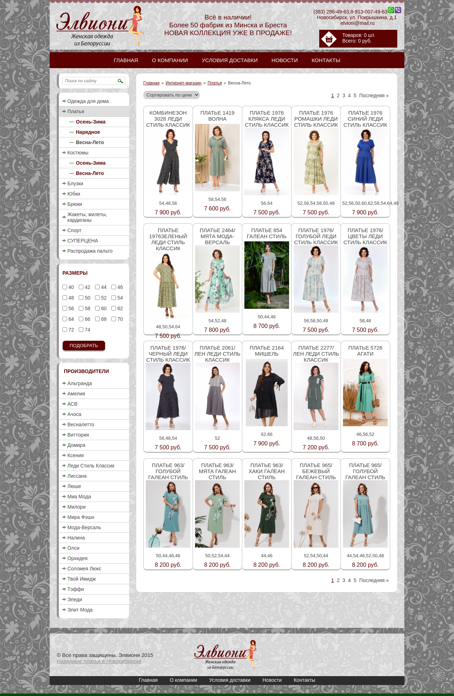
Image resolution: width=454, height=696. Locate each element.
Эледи (74, 599)
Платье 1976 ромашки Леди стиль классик (316, 119)
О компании (183, 680)
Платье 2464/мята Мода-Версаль (217, 236)
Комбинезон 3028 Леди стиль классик (168, 119)
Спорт (74, 230)
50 (86, 298)
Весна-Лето (90, 142)
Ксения (75, 455)
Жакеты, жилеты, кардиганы (87, 217)
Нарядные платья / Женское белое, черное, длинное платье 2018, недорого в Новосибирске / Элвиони (226, 655)
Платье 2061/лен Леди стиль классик (217, 354)
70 (119, 319)
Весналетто (80, 424)
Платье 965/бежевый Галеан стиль (316, 471)
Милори (76, 507)
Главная (151, 83)
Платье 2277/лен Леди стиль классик (316, 354)
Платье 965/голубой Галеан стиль (365, 471)
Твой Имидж (81, 579)
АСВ (72, 404)
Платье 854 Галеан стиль (267, 233)
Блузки (75, 183)
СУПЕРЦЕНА (82, 240)
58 (86, 308)
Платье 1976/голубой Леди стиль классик (316, 236)
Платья (214, 83)
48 (70, 298)
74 (86, 330)
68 (103, 319)
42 (86, 287)
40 (70, 287)
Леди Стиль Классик (90, 465)
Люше (74, 486)
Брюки (74, 204)
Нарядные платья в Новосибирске (99, 661)
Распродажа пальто (89, 251)
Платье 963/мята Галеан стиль (217, 471)
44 (103, 287)
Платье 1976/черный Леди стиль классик (168, 354)
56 (70, 308)
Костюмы (77, 152)
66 (86, 319)
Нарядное (88, 132)
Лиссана (77, 476)
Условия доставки (229, 680)
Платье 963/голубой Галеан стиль (168, 471)
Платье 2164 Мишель (267, 351)
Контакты (304, 680)
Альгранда (79, 383)
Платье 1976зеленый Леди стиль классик (168, 239)
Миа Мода (79, 496)
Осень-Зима (91, 122)
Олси (73, 548)
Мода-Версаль (84, 527)
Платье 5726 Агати (365, 351)
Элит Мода (80, 610)
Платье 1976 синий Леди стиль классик (365, 119)
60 (103, 308)
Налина (76, 538)
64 (70, 319)
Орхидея (77, 558)
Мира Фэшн (80, 517)
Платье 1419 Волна (217, 116)
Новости (272, 680)
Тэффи (75, 589)
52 (103, 298)
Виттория (78, 435)
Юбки (73, 194)
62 (119, 308)
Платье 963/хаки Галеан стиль (267, 471)
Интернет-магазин (183, 83)
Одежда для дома (88, 101)
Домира (76, 445)
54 (119, 298)
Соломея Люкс (84, 568)
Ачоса (74, 414)
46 (119, 287)
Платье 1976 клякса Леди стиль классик (267, 119)
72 (70, 330)
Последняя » (374, 95)
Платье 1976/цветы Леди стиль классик (365, 236)
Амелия (76, 393)
